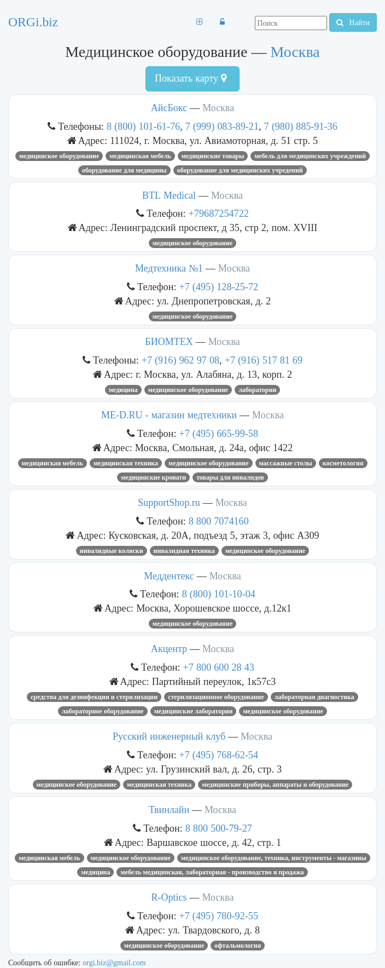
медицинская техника (126, 463)
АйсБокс (169, 108)
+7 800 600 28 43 (218, 667)
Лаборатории (257, 390)
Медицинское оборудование (59, 156)
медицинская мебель (140, 156)
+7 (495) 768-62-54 (219, 755)
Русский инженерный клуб (169, 736)
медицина (123, 390)
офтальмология (237, 945)
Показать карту (190, 78)
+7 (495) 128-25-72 (219, 286)
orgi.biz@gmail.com (114, 962)
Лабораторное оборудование (103, 711)
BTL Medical (169, 195)
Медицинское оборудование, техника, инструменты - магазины (273, 858)
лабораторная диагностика (314, 697)
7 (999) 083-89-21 (222, 126)
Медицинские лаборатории (193, 711)
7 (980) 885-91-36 (300, 126)
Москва (294, 52)
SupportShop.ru (169, 503)
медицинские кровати (153, 477)
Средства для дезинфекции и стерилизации (94, 697)
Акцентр (169, 649)
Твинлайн (169, 810)
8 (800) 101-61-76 (143, 126)
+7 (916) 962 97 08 (180, 360)
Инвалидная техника (184, 551)
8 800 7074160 (219, 521)
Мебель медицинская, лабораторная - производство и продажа (212, 872)
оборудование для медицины (124, 170)
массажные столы (285, 463)
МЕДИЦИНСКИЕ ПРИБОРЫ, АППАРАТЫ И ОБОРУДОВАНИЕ (275, 784)
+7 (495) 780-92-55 (219, 916)
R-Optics (169, 897)
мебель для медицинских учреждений (310, 156)
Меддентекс (169, 576)
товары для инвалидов (230, 477)
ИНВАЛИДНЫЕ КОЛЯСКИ (111, 551)
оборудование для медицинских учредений (240, 170)
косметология (343, 463)
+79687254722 (219, 213)
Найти (353, 22)
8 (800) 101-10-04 (218, 594)
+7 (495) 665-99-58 (219, 433)
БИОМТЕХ (168, 342)
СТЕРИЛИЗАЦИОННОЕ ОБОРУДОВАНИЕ (216, 697)
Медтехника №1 (169, 268)
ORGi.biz (33, 21)
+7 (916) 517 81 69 (263, 360)
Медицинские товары (213, 156)
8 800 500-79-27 (218, 828)
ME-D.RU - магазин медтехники (169, 415)
